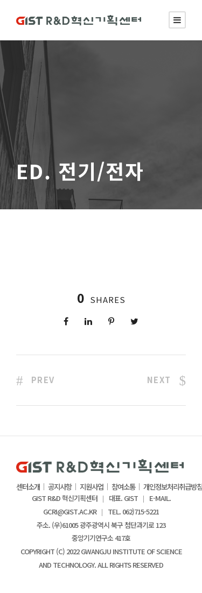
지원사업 (91, 487)
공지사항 (60, 487)
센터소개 (28, 487)
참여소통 (123, 487)
